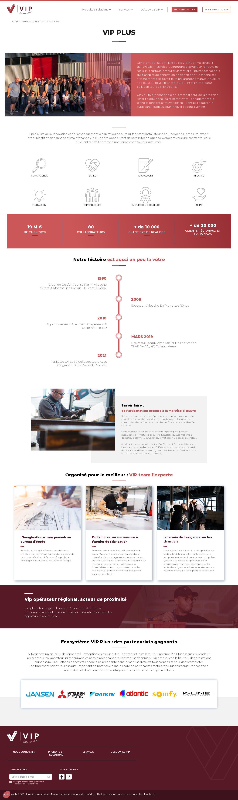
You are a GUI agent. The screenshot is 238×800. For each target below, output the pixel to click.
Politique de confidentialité (86, 794)
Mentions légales (59, 794)
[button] (96, 9)
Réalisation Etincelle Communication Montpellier (130, 794)
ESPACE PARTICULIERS (216, 9)
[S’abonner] (48, 777)
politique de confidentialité (26, 784)
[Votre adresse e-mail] (27, 777)
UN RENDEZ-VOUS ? (184, 9)
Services (88, 751)
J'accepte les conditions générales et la (28, 783)
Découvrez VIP (120, 751)
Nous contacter (24, 751)
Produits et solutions (56, 753)
